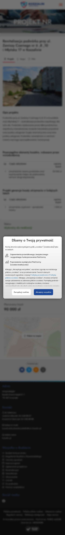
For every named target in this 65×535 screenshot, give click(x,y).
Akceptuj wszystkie (43, 292)
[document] (32, 267)
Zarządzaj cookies (21, 292)
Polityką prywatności (39, 275)
